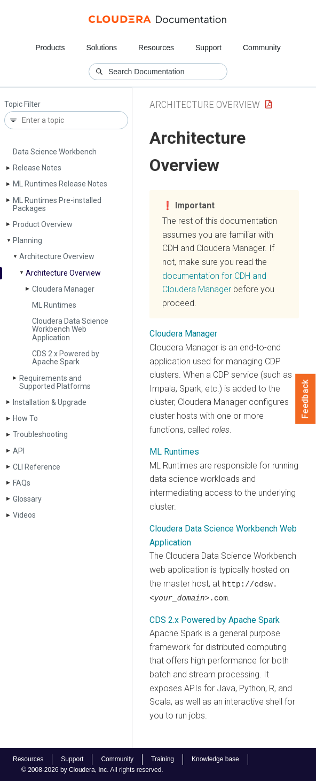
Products (50, 47)
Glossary (27, 499)
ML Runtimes (54, 305)
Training (162, 759)
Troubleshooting (40, 434)
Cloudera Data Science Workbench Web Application (70, 329)
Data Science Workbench (55, 151)
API (19, 451)
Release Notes (37, 167)
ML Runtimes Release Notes (60, 183)
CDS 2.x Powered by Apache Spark (65, 357)
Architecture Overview (56, 256)
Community (262, 47)
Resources (156, 47)
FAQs (21, 483)
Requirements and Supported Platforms (55, 382)
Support (208, 47)
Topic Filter (22, 104)
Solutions (101, 47)
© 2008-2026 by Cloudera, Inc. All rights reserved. (92, 769)
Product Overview (43, 224)
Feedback (306, 399)
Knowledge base (215, 759)
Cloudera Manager (63, 289)
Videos (24, 515)
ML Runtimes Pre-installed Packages (57, 204)
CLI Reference (36, 467)
